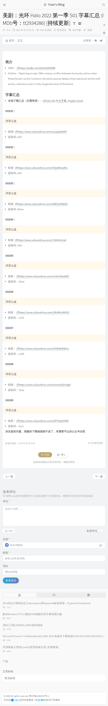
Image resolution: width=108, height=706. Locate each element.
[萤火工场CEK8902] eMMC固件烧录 (23, 625)
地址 (5, 566)
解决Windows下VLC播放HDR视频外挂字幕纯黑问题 (32, 614)
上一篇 (9, 476)
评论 (6, 501)
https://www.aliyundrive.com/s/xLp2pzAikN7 (41, 131)
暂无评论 (61, 30)
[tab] (19, 595)
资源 (89, 30)
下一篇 (99, 476)
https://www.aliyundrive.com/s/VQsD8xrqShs (41, 167)
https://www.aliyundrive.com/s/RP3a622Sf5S (43, 420)
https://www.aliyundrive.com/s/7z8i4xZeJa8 (40, 240)
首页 (10, 40)
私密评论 (92, 531)
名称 (6, 539)
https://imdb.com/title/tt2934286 (36, 68)
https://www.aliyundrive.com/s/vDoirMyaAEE (43, 276)
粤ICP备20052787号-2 (39, 695)
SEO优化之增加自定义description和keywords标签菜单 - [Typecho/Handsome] (47, 603)
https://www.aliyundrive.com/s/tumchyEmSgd (44, 384)
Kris (8, 30)
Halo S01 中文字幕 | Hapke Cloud (62, 100)
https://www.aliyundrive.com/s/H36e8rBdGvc (43, 348)
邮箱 (6, 552)
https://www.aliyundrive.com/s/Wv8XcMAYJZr (43, 312)
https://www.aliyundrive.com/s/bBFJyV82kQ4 (41, 204)
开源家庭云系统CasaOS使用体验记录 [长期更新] (31, 647)
